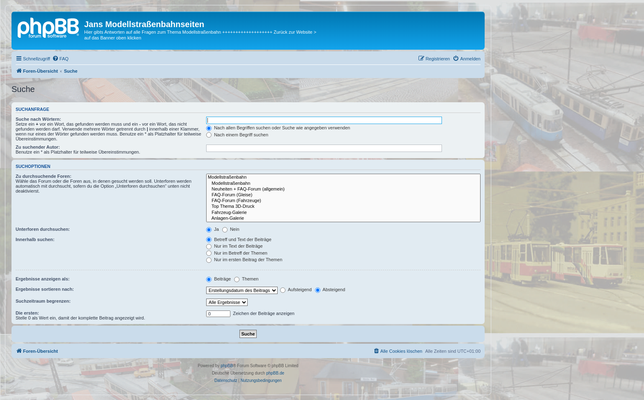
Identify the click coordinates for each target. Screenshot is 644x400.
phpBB (227, 365)
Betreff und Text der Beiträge (238, 239)
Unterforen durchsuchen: (43, 229)
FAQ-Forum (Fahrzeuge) (343, 201)
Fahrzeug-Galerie (343, 213)
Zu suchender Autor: (38, 147)
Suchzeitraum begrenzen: (43, 301)
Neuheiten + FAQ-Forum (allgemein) (343, 189)
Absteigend (330, 289)
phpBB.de (275, 373)
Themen (246, 278)
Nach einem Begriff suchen (237, 134)
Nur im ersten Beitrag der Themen (244, 259)
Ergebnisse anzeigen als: (42, 278)
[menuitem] (60, 59)
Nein (230, 229)
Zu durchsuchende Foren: (43, 176)
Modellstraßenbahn (343, 177)
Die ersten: (27, 312)
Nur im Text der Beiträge (234, 246)
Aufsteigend (296, 289)
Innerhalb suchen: (35, 239)
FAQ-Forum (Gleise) (343, 195)
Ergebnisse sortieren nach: (45, 289)
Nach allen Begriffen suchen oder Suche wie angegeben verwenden (278, 127)
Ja (212, 229)
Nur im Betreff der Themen (236, 253)
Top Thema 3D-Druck (343, 206)
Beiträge (218, 278)
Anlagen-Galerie (343, 218)
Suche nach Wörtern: (38, 119)
